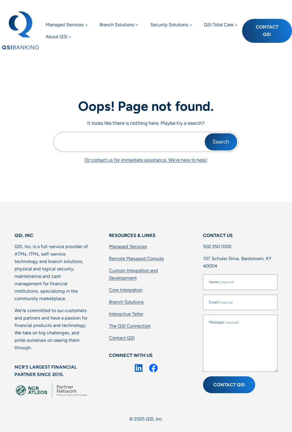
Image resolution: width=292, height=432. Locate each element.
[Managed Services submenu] (86, 24)
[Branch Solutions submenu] (136, 24)
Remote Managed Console (136, 258)
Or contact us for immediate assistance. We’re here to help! (146, 160)
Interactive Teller (126, 314)
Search (220, 141)
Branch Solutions (126, 302)
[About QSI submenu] (69, 36)
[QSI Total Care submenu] (236, 24)
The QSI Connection (130, 326)
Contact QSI (267, 30)
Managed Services (128, 246)
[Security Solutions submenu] (190, 24)
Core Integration (126, 290)
